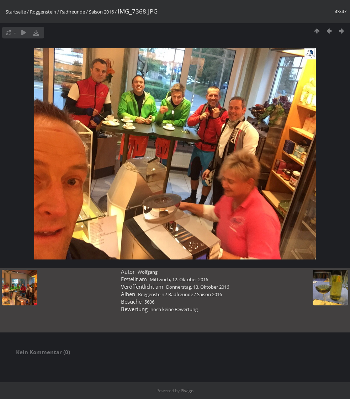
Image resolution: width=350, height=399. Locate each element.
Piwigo (187, 391)
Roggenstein (43, 12)
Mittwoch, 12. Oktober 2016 (179, 279)
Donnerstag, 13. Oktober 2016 (197, 287)
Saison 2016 (101, 12)
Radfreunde (72, 12)
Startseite (16, 12)
